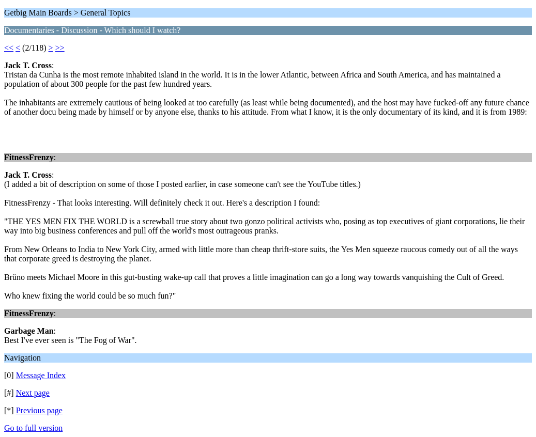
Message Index (41, 375)
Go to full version (33, 428)
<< (8, 47)
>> (60, 47)
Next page (33, 392)
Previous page (39, 410)
